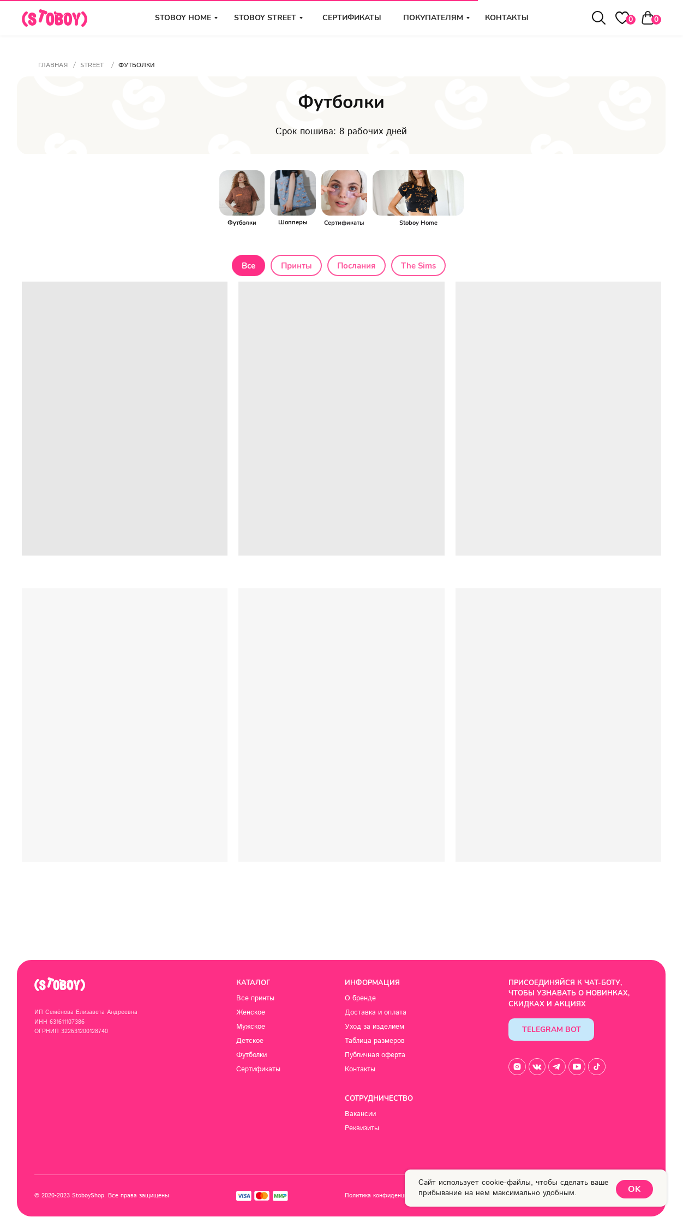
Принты (295, 266)
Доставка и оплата (375, 1013)
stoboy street (265, 18)
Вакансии (360, 1115)
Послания (357, 266)
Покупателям (433, 18)
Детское (249, 1042)
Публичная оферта (375, 1056)
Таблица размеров (375, 1042)
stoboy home (183, 18)
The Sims (421, 266)
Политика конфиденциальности (389, 1196)
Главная (53, 65)
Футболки (251, 1056)
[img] (344, 193)
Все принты (255, 999)
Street (92, 65)
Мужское (250, 1028)
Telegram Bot (551, 1030)
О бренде (360, 999)
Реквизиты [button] (362, 1130)
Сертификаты (351, 18)
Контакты (507, 18)
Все (246, 266)
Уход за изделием (374, 1028)
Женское (250, 1013)
